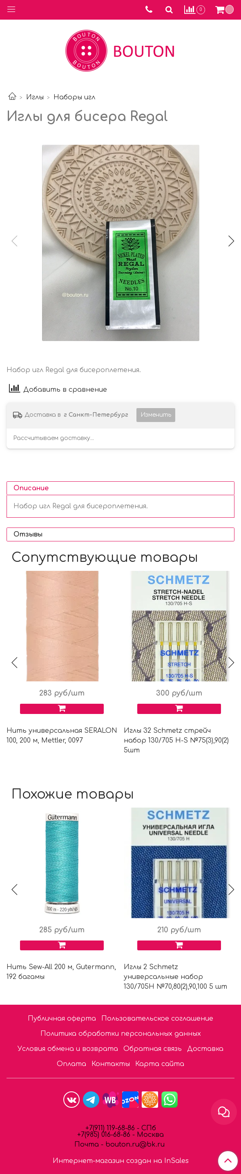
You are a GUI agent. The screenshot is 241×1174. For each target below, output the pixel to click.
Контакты (110, 1064)
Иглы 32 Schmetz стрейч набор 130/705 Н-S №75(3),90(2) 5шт (176, 740)
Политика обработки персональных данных (120, 1033)
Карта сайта (159, 1064)
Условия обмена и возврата (68, 1049)
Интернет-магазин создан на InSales (121, 1161)
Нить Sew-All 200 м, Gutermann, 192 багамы (61, 972)
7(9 (85, 1134)
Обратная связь (152, 1049)
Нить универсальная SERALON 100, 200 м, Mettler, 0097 (62, 735)
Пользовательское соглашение (157, 1018)
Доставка (205, 1049)
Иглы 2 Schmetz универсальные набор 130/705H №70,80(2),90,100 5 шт (175, 976)
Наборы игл (74, 97)
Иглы (35, 97)
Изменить (156, 415)
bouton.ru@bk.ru (134, 1144)
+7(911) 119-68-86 (111, 1128)
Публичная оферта (62, 1018)
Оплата (71, 1064)
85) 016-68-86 (110, 1134)
